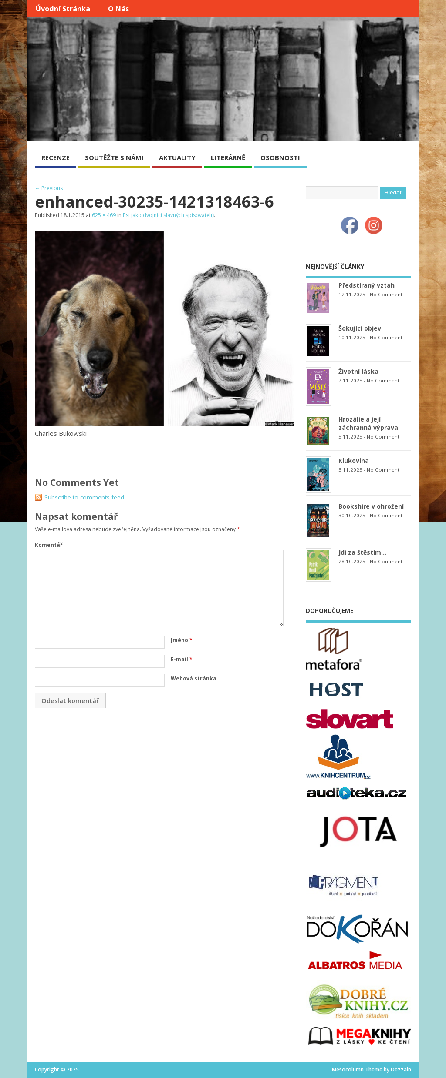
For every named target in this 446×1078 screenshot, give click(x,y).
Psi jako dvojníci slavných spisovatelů (168, 215)
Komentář (48, 545)
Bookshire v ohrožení (371, 506)
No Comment (386, 294)
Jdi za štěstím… (362, 552)
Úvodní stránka (63, 8)
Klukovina (353, 460)
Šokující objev (359, 328)
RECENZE (55, 157)
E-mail (182, 659)
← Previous (49, 188)
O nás (118, 8)
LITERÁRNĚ (228, 157)
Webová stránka (193, 678)
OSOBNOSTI (280, 157)
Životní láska (358, 371)
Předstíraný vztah (366, 285)
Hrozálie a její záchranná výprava (368, 423)
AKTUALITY (177, 157)
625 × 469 (104, 215)
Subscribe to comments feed (84, 497)
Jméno (182, 640)
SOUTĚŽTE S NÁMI (114, 157)
